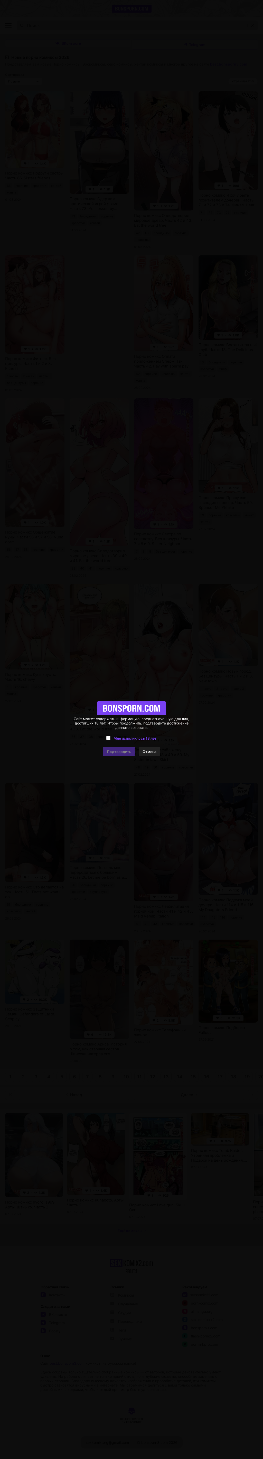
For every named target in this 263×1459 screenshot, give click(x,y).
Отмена (149, 751)
